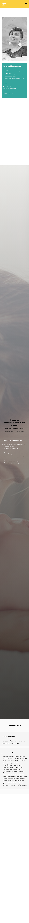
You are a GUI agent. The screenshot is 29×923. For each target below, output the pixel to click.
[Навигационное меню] (26, 4)
